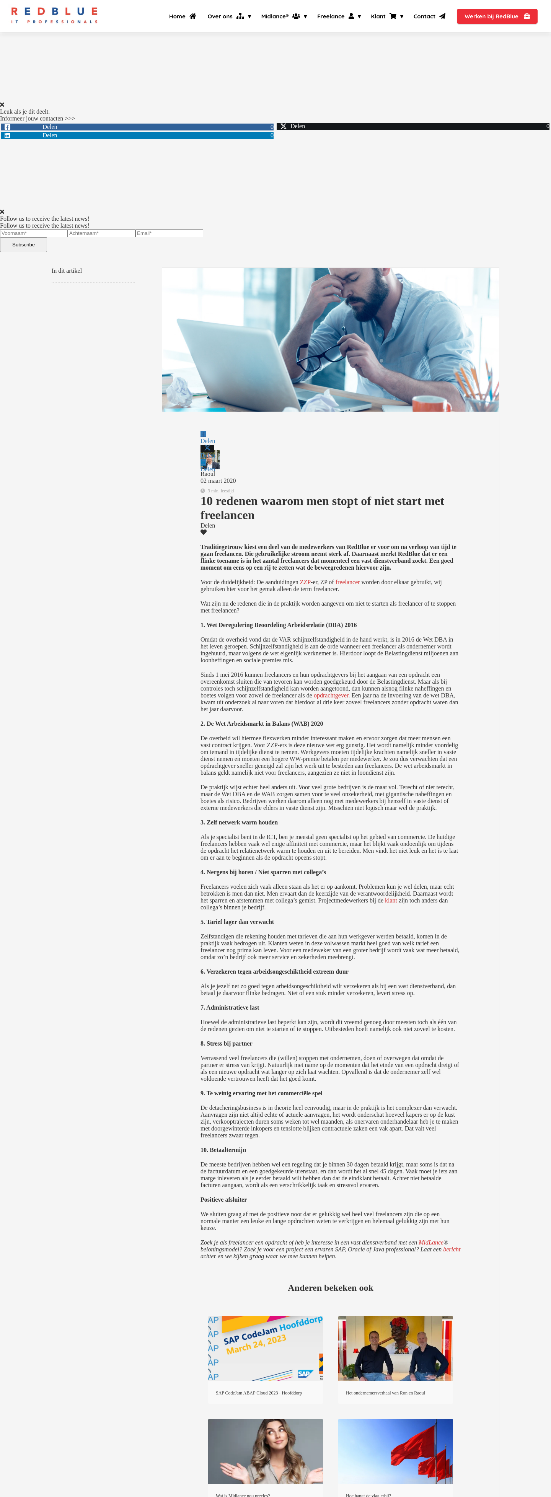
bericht (451, 1249)
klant (391, 900)
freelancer (347, 582)
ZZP (304, 582)
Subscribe (23, 245)
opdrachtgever (330, 695)
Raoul (208, 474)
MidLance (431, 1242)
